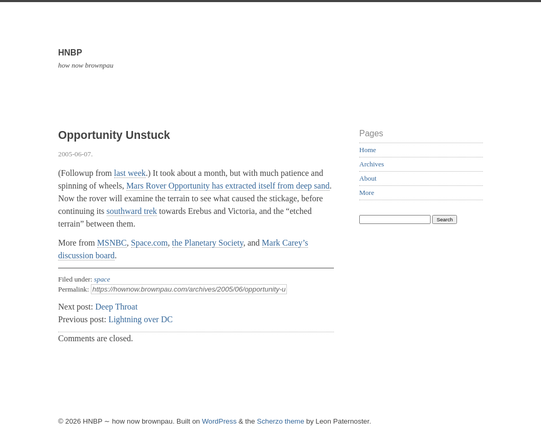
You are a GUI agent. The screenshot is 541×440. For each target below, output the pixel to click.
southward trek (132, 211)
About (368, 178)
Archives (371, 164)
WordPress (219, 421)
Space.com (149, 242)
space (102, 279)
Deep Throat (116, 306)
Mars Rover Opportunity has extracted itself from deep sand (228, 185)
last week (130, 172)
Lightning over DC (140, 319)
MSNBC (112, 242)
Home (367, 150)
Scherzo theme (280, 421)
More (366, 192)
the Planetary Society (208, 242)
